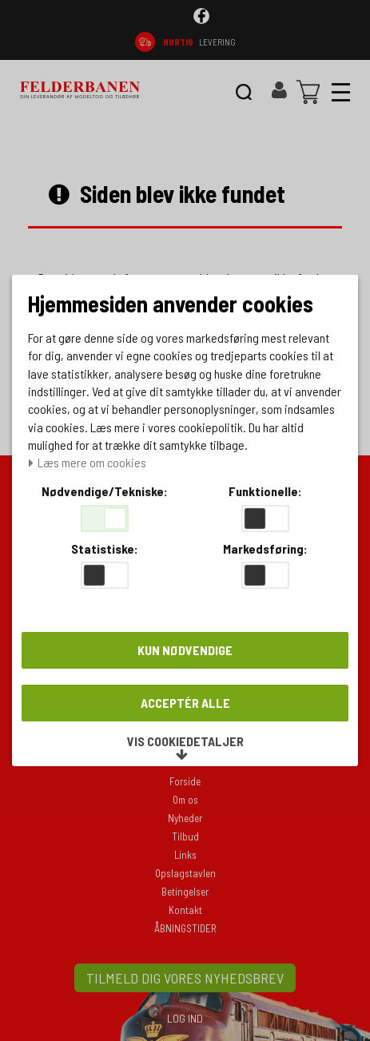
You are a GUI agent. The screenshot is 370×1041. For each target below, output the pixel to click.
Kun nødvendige (185, 650)
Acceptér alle (185, 702)
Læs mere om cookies (87, 463)
